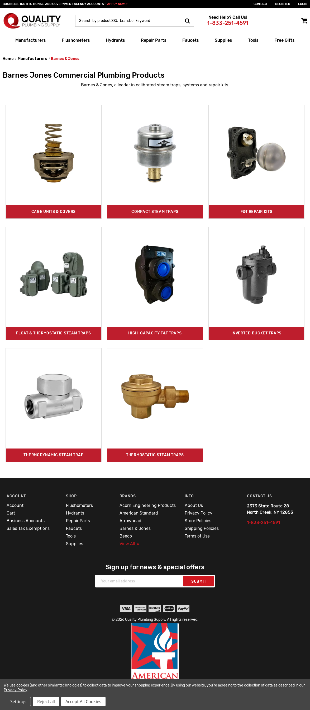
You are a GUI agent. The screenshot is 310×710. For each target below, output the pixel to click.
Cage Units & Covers (53, 211)
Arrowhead (130, 520)
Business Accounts (26, 520)
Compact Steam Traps (154, 211)
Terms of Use (197, 536)
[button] (155, 662)
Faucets (190, 40)
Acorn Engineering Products (148, 505)
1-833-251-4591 (227, 23)
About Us (194, 505)
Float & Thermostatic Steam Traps (53, 333)
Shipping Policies (202, 528)
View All (130, 543)
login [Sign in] (302, 4)
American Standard (139, 513)
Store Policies (198, 520)
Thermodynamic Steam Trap (53, 455)
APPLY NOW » (117, 4)
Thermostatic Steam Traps (155, 455)
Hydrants (115, 40)
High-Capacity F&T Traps (155, 333)
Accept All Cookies (83, 701)
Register (282, 4)
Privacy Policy (198, 513)
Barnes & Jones (135, 528)
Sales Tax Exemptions (28, 528)
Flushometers (76, 40)
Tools (253, 40)
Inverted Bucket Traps (256, 333)
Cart (11, 513)
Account (15, 505)
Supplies (223, 40)
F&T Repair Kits (257, 211)
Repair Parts (153, 40)
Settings (18, 701)
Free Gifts (284, 40)
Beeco (126, 536)
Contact (261, 4)
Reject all (46, 701)
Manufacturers (30, 40)
